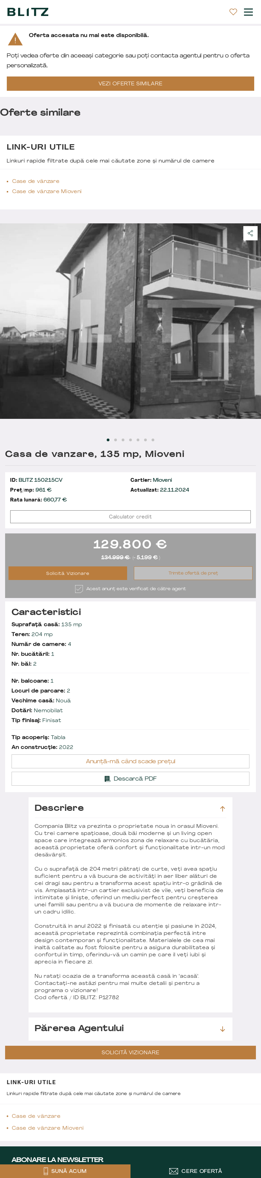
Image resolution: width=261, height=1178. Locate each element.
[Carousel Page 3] (123, 440)
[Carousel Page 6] (145, 440)
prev (9, 321)
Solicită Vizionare (67, 574)
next (252, 321)
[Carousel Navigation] (130, 321)
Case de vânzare (36, 181)
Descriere (130, 809)
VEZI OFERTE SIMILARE (130, 84)
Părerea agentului (130, 1029)
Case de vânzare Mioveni (47, 191)
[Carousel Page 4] (130, 440)
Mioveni (151, 480)
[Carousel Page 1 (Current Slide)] (108, 440)
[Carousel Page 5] (138, 440)
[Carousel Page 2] (115, 440)
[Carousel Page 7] (153, 440)
